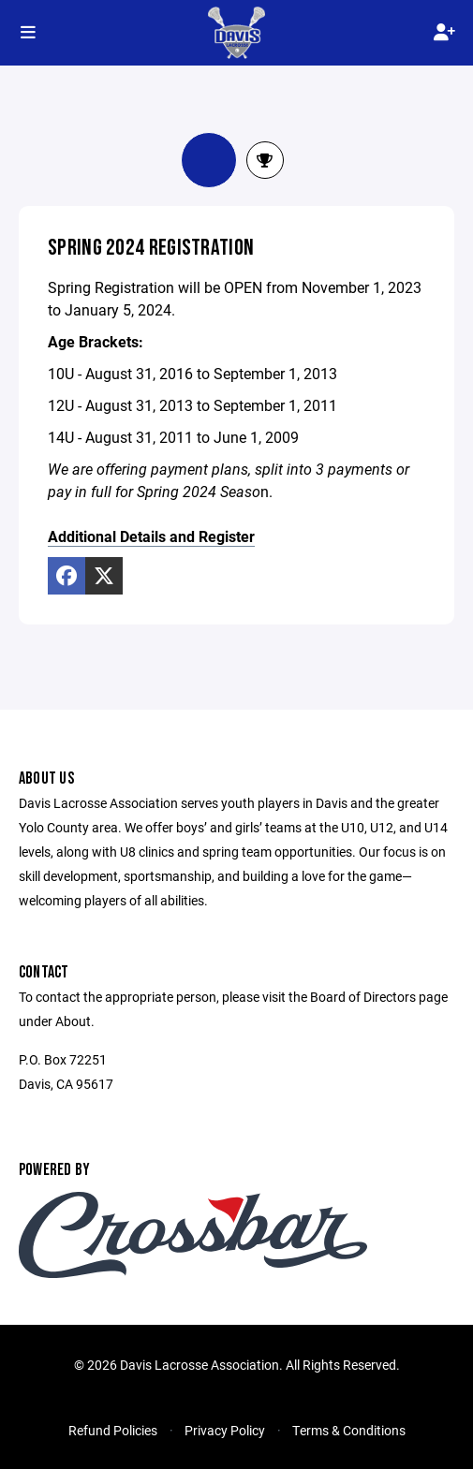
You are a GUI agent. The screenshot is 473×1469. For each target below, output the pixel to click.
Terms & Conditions (349, 1430)
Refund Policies (112, 1430)
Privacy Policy (225, 1430)
